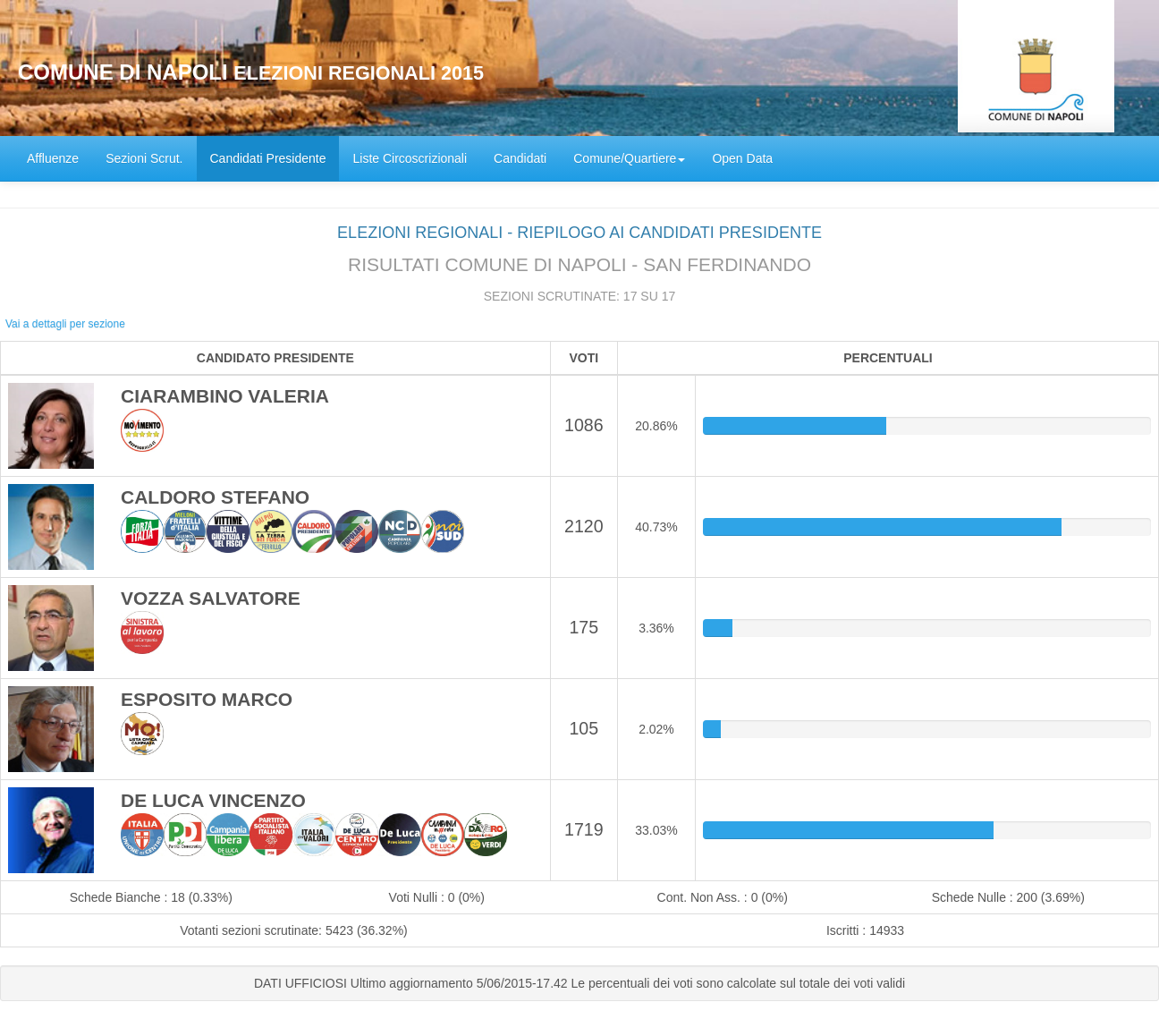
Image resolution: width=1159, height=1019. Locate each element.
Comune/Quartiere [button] (629, 158)
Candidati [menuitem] (520, 158)
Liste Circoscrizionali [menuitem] (409, 158)
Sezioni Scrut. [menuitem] (144, 158)
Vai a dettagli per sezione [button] (65, 324)
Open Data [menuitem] (742, 158)
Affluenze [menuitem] (53, 158)
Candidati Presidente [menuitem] (268, 158)
